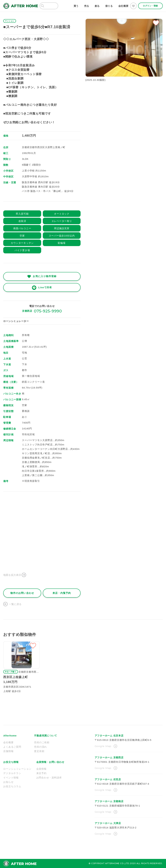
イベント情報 (11, 777)
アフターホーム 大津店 (108, 823)
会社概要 (123, 6)
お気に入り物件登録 (44, 276)
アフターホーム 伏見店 (108, 779)
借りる (109, 6)
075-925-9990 (48, 311)
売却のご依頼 (41, 742)
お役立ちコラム (12, 786)
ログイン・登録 (150, 6)
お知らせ (8, 782)
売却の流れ (40, 746)
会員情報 (41, 768)
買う (76, 6)
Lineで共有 (45, 287)
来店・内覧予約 (62, 593)
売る (86, 6)
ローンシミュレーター (16, 321)
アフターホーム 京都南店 (109, 801)
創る (97, 6)
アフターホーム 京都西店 (109, 757)
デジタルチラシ (12, 773)
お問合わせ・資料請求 (49, 777)
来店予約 (41, 773)
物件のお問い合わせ (22, 593)
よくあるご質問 (12, 746)
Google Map (103, 746)
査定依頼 (39, 751)
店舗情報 (8, 751)
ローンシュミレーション (17, 768)
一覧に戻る (15, 604)
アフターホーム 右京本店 (109, 735)
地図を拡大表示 (12, 575)
